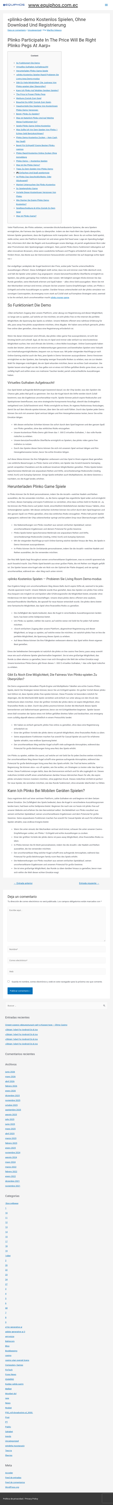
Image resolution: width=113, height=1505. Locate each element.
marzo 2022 (10, 1167)
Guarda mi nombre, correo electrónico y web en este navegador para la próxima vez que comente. (57, 981)
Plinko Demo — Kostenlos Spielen (31, 161)
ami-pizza (9, 1336)
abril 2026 (10, 1081)
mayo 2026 (10, 1076)
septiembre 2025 (13, 1109)
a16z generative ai (13, 1327)
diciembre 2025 (12, 1095)
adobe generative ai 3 (15, 1331)
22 (6, 1270)
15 (6, 1236)
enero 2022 (10, 1176)
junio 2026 (10, 1071)
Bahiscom (10, 1341)
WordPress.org (12, 1487)
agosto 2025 (11, 1114)
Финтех (8, 1455)
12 (6, 1222)
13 (6, 1227)
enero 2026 (10, 1090)
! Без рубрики (11, 1203)
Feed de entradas (13, 1477)
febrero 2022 (11, 1171)
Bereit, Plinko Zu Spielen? (28, 114)
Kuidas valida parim (14, 1384)
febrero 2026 (11, 1086)
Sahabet (9, 1431)
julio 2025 (9, 1119)
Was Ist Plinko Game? (26, 216)
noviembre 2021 (12, 1186)
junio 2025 (10, 1124)
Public (8, 1426)
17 (6, 1241)
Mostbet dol (10, 1393)
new (7, 1398)
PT (6, 1422)
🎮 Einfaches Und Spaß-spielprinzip (32, 172)
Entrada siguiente (89, 883)
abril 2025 (10, 1133)
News (7, 1403)
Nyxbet (8, 1407)
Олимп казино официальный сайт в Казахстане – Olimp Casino (36, 1025)
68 (6, 1308)
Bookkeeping (11, 1350)
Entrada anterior (23, 883)
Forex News (10, 1374)
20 (6, 1265)
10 (6, 1213)
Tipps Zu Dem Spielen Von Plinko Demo (34, 169)
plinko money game (60, 297)
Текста (8, 1450)
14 (6, 1232)
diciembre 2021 (12, 1181)
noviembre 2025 (12, 1100)
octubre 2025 (11, 1105)
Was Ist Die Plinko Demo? (28, 165)
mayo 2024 (10, 1162)
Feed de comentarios (15, 1482)
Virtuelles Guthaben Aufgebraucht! (32, 66)
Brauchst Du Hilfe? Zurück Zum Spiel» (33, 102)
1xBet (8, 1255)
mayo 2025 (10, 1128)
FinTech (9, 1369)
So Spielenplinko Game (27, 188)
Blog (7, 1346)
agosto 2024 (11, 1157)
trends (8, 1436)
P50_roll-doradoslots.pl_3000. (19, 1412)
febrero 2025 (11, 1143)
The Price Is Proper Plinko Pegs (30, 94)
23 (6, 1274)
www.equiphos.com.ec (53, 5)
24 (6, 1279)
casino (8, 1355)
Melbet (8, 1388)
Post (7, 1417)
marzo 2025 (10, 1138)
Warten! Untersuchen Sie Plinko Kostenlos (35, 184)
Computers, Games (14, 1365)
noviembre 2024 (12, 1152)
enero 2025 (10, 1148)
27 (6, 1284)
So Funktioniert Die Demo (28, 63)
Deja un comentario (17, 30)
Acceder (9, 1472)
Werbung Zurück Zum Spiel (28, 98)
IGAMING (9, 1379)
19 (6, 1251)
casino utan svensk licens (17, 1360)
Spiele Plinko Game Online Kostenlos (33, 125)
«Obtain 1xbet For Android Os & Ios (21, 1029)
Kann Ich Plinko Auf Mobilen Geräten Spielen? (37, 90)
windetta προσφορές (15, 1445)
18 (6, 1246)
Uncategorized (34, 30)
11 (6, 1217)
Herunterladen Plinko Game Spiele (32, 70)
